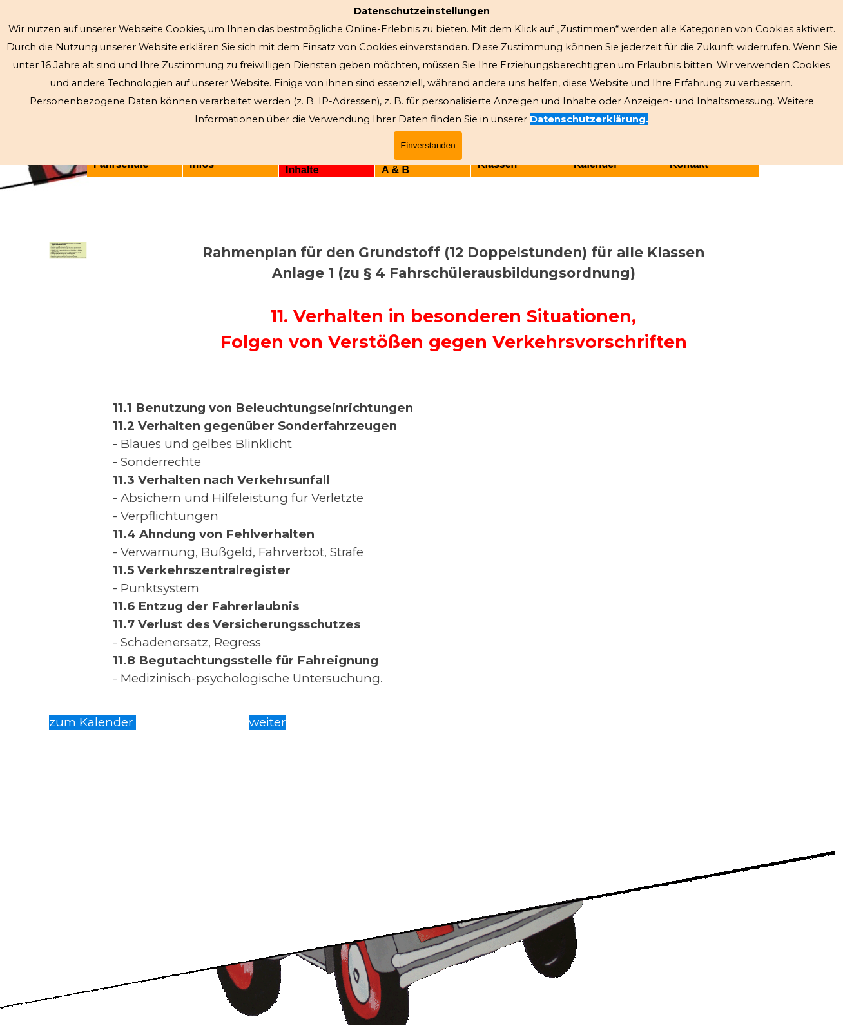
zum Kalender (92, 722)
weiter (267, 722)
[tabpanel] (453, 465)
